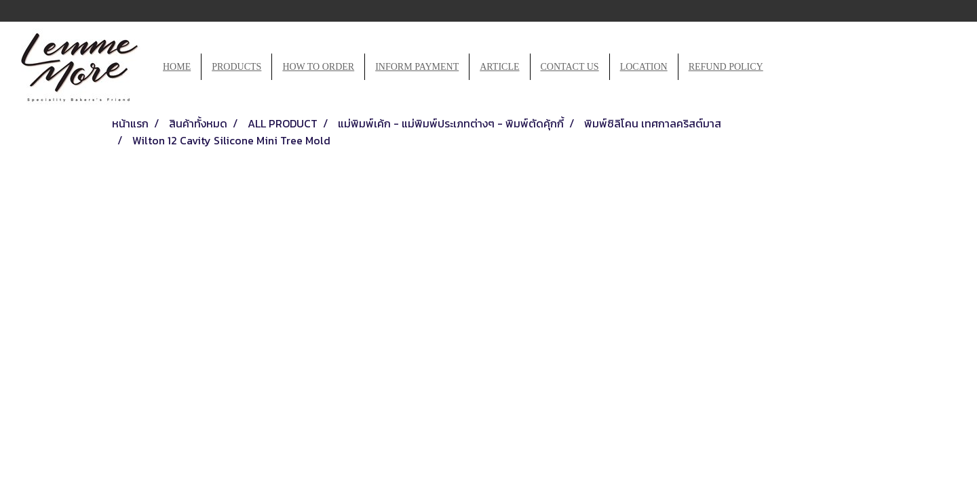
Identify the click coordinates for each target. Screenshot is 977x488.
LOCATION (644, 67)
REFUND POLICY (726, 67)
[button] (785, 67)
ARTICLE (499, 67)
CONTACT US (570, 67)
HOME (177, 67)
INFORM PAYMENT (417, 67)
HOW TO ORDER (318, 67)
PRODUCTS (236, 67)
